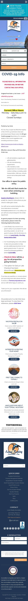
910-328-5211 (14, 45)
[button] (14, 55)
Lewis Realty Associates (14, 26)
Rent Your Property (14, 494)
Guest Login (18, 42)
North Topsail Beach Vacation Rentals (14, 483)
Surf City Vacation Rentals (14, 489)
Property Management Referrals (14, 478)
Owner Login (9, 42)
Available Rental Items (14, 476)
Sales (14, 496)
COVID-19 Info (14, 500)
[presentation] (12, 548)
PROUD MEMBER (20, 18)
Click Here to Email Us (14, 517)
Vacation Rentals (14, 492)
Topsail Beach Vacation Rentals (14, 480)
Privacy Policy (14, 487)
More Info (14, 331)
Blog (14, 498)
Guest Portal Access (14, 485)
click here (17, 303)
